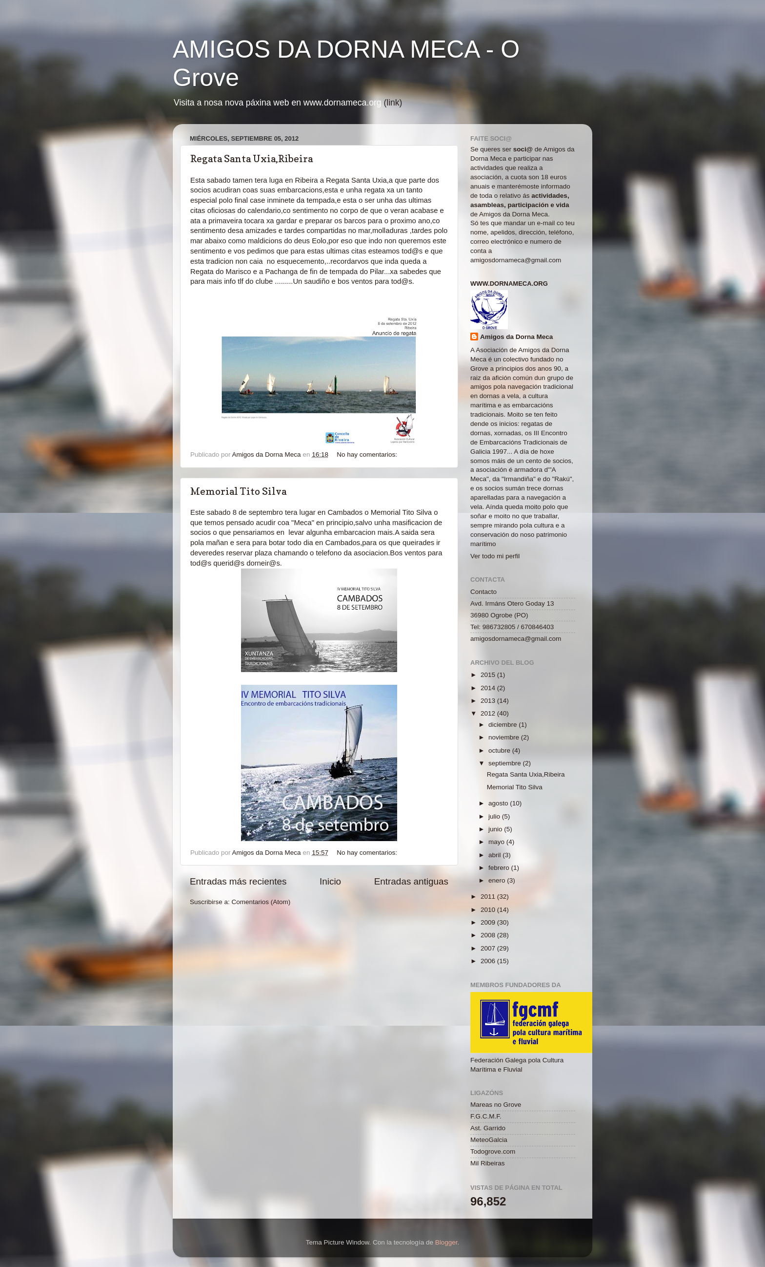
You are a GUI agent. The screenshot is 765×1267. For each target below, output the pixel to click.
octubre (500, 750)
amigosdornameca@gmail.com (515, 260)
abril (495, 855)
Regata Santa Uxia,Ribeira (251, 159)
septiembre (505, 763)
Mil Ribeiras (487, 1163)
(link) (392, 102)
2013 (489, 700)
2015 (489, 674)
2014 (489, 688)
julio (495, 816)
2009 (489, 922)
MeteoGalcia (488, 1139)
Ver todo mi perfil (495, 556)
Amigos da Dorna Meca (516, 336)
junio (496, 829)
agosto (499, 803)
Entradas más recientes (238, 881)
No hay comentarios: (368, 454)
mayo (497, 841)
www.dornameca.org (509, 283)
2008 (489, 935)
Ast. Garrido (487, 1128)
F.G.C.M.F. (486, 1116)
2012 (489, 713)
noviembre (504, 737)
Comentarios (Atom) (261, 902)
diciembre (503, 724)
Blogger (446, 1242)
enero (497, 880)
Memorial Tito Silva (238, 491)
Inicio (330, 881)
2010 (489, 909)
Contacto (483, 591)
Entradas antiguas (411, 881)
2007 (489, 948)
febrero (499, 867)
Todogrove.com (492, 1151)
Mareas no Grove (495, 1104)
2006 (489, 961)
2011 (489, 896)
